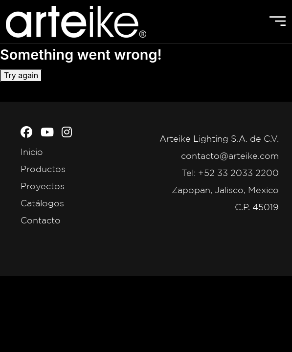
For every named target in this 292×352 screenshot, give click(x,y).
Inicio (32, 151)
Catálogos (42, 203)
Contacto (41, 220)
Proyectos (43, 186)
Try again (21, 75)
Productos (43, 169)
